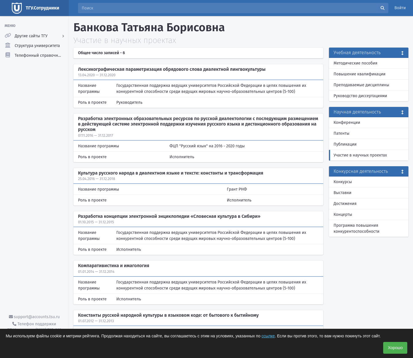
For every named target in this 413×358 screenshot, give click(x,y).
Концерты (343, 214)
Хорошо (395, 347)
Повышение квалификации (359, 74)
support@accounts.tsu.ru (34, 316)
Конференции (347, 122)
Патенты (341, 133)
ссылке (268, 336)
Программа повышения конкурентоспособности (356, 228)
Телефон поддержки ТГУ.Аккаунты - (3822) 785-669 (34, 327)
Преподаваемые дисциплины (361, 85)
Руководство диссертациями (360, 95)
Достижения (345, 203)
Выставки (342, 192)
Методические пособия (355, 63)
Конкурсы (343, 181)
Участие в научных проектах (360, 155)
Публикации (345, 144)
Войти (400, 7)
